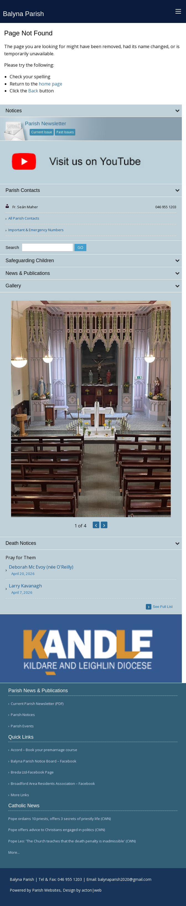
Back (33, 91)
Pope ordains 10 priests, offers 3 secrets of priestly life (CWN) (59, 818)
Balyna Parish (23, 13)
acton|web (92, 890)
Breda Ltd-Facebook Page (32, 772)
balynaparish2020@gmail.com (124, 879)
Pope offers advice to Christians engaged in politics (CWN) (56, 829)
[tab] (91, 111)
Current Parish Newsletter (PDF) (37, 703)
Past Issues (65, 132)
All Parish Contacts (23, 218)
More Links (20, 795)
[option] (91, 409)
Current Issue (41, 132)
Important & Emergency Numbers (36, 229)
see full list (163, 607)
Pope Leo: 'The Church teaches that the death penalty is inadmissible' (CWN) (72, 841)
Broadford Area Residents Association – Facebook (53, 783)
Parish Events (22, 726)
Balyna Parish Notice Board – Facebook (43, 761)
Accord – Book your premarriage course (44, 750)
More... (14, 852)
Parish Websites (46, 890)
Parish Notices (23, 715)
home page (50, 84)
